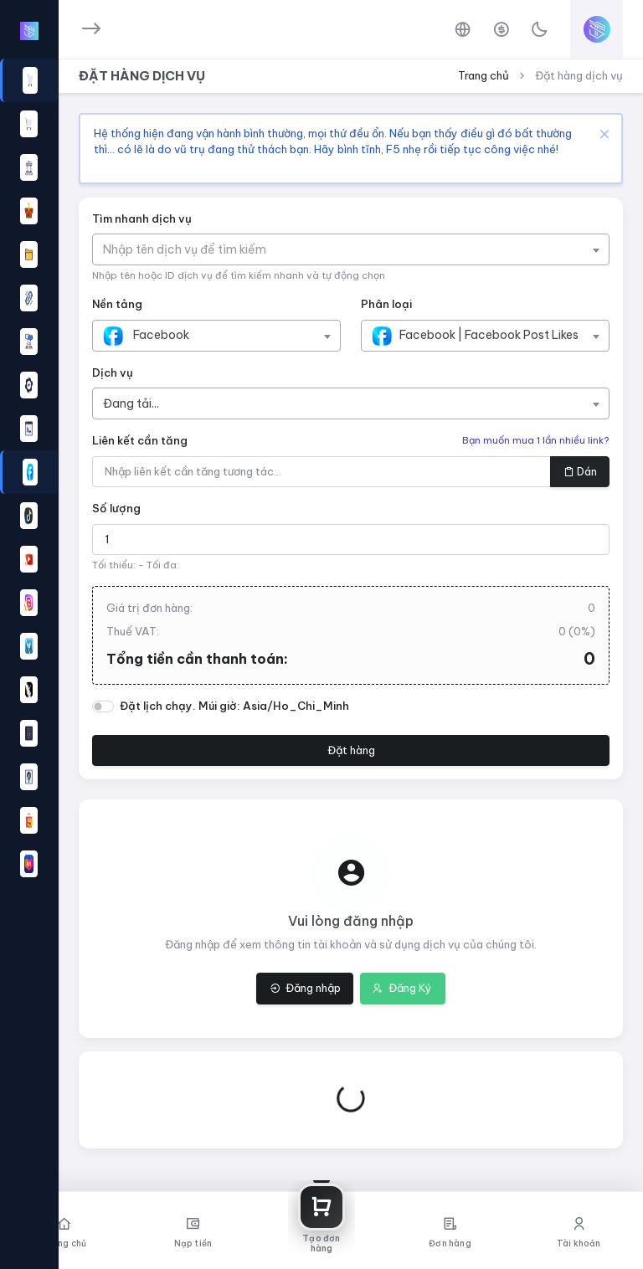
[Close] (602, 133)
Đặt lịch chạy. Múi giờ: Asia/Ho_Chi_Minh (234, 705)
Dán (580, 471)
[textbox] (193, 249)
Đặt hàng (351, 750)
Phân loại (386, 304)
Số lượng (116, 508)
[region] (29, 624)
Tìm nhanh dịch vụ (142, 218)
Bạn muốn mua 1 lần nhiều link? (536, 440)
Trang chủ (483, 75)
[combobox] (351, 249)
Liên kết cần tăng (140, 440)
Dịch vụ (112, 372)
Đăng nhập (305, 987)
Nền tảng (117, 304)
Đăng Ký (402, 987)
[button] (29, 472)
